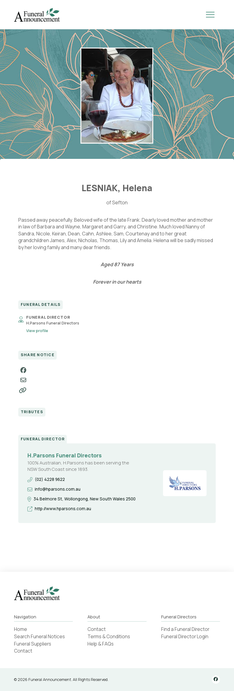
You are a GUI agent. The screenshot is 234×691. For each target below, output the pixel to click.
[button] (210, 14)
